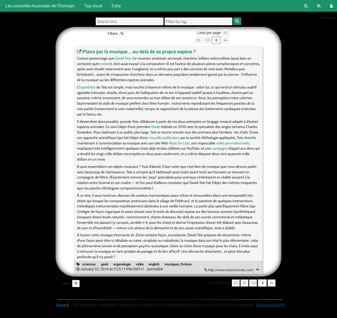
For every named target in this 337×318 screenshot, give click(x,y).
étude (155, 126)
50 (198, 40)
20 (225, 33)
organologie (122, 264)
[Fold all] (225, 40)
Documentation (270, 304)
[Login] (331, 6)
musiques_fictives (178, 264)
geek (104, 264)
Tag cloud (93, 5)
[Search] (306, 6)
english (154, 264)
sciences (89, 264)
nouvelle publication (164, 137)
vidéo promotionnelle (232, 143)
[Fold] (258, 269)
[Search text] (130, 21)
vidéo (140, 264)
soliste (106, 63)
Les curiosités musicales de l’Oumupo (39, 5)
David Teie (123, 58)
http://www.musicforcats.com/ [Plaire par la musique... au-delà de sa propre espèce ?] (229, 270)
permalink (120, 269)
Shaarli (62, 304)
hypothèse (87, 87)
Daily (116, 5)
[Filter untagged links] (122, 33)
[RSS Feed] (319, 6)
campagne (220, 148)
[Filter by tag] (198, 21)
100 (207, 40)
